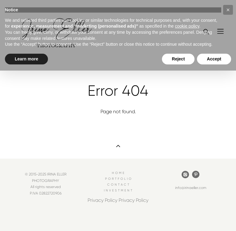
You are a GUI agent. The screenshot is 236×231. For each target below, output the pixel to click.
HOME (118, 173)
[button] (228, 10)
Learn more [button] (26, 58)
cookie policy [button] (187, 26)
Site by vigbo (117, 216)
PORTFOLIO (118, 179)
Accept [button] (214, 58)
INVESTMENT (118, 190)
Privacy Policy (102, 200)
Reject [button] (178, 58)
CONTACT (118, 185)
